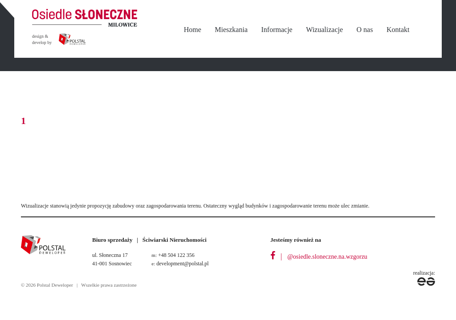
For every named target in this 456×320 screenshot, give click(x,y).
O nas (365, 29)
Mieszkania (231, 29)
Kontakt (398, 29)
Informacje (277, 29)
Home (192, 29)
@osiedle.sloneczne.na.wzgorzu (327, 256)
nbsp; (426, 30)
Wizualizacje (324, 29)
